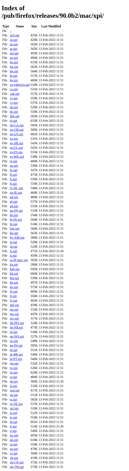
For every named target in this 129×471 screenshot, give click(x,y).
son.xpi (14, 390)
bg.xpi (14, 66)
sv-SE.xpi (16, 404)
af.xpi (13, 39)
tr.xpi (13, 431)
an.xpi (14, 44)
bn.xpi (14, 71)
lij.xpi (14, 291)
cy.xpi (14, 102)
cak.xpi (14, 93)
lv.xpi (13, 300)
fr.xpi (13, 183)
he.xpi (14, 215)
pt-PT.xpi (16, 359)
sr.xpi (13, 399)
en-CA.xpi (16, 125)
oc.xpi (14, 341)
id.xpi (13, 246)
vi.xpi (13, 453)
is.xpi (13, 251)
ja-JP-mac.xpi (19, 260)
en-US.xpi (16, 134)
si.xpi (13, 377)
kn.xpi (14, 282)
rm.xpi (14, 363)
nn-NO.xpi (17, 336)
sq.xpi (14, 395)
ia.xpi (13, 242)
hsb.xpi (14, 228)
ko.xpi (14, 287)
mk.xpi (14, 305)
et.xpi (13, 161)
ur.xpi (13, 444)
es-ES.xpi (16, 152)
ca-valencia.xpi (20, 84)
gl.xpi (13, 201)
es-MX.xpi (17, 156)
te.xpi (13, 417)
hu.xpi (14, 233)
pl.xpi (13, 350)
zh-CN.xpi (16, 462)
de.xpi (14, 111)
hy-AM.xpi (17, 237)
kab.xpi (15, 269)
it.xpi (13, 255)
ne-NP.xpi (16, 327)
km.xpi (14, 278)
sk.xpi (14, 381)
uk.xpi (14, 440)
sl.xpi (13, 386)
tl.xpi (13, 426)
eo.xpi (14, 138)
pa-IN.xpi (16, 345)
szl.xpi (14, 408)
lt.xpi (13, 296)
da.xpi (14, 107)
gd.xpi (14, 197)
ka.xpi (14, 264)
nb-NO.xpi (17, 323)
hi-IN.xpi (16, 219)
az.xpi (14, 57)
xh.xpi (14, 458)
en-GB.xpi (16, 129)
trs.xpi (14, 435)
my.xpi (14, 318)
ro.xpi (14, 368)
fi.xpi (13, 179)
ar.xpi (13, 48)
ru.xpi (14, 372)
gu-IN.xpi (16, 210)
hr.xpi (13, 224)
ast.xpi (14, 53)
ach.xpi (14, 35)
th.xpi (13, 422)
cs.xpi (14, 98)
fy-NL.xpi (16, 188)
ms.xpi (14, 314)
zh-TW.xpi (17, 467)
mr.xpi (14, 309)
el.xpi (13, 120)
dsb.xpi (14, 116)
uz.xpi (14, 449)
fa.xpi (13, 170)
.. (10, 30)
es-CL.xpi (16, 147)
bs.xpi (14, 80)
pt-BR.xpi (16, 354)
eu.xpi (14, 165)
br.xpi (13, 75)
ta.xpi (13, 413)
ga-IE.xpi (16, 192)
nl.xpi (13, 332)
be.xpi (14, 62)
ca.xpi (14, 89)
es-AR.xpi (16, 143)
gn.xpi (14, 206)
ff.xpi (13, 174)
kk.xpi (14, 273)
